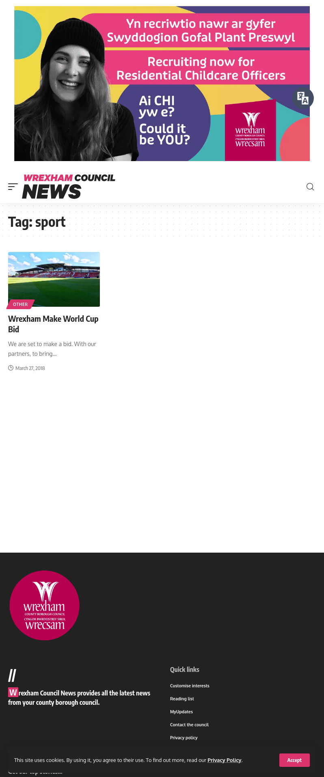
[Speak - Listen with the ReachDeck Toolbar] (303, 98)
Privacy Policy (224, 760)
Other (20, 304)
